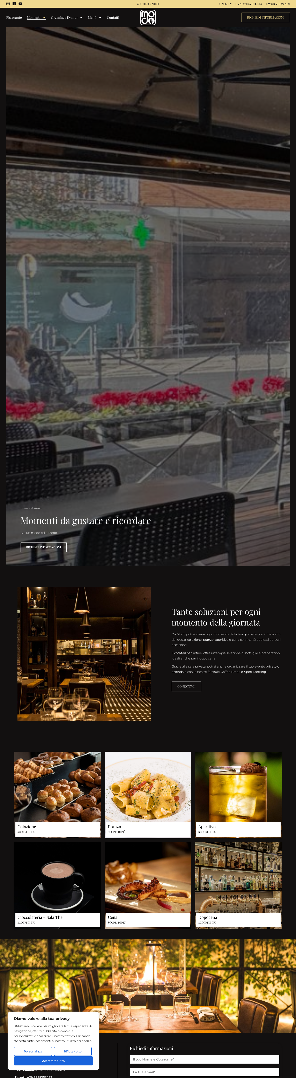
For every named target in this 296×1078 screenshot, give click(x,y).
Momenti (36, 17)
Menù (95, 17)
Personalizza (33, 1052)
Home (24, 508)
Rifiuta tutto (72, 1052)
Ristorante (14, 17)
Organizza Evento (67, 17)
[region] (53, 1041)
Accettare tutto (53, 1061)
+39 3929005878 (39, 1070)
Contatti (113, 17)
